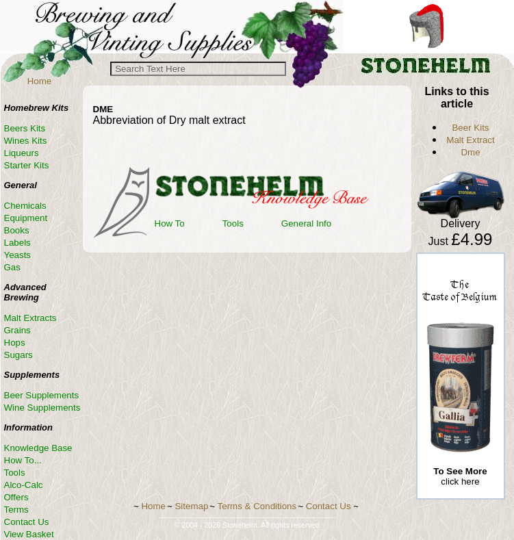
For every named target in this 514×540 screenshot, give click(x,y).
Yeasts (17, 255)
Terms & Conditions (257, 506)
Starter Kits (26, 165)
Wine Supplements (42, 407)
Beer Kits (470, 128)
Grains (17, 330)
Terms (16, 509)
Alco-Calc (23, 485)
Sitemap (191, 506)
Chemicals (25, 206)
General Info (306, 223)
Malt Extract (470, 140)
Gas (12, 267)
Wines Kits (25, 141)
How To (170, 223)
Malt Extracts (30, 318)
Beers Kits (25, 128)
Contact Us (26, 522)
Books (16, 230)
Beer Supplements (41, 395)
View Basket (29, 534)
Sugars (18, 355)
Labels (17, 242)
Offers (16, 497)
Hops (14, 342)
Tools (233, 223)
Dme (470, 152)
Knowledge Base (38, 448)
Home (39, 81)
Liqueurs (21, 153)
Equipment (26, 218)
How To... (23, 460)
